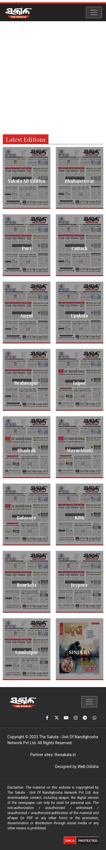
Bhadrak (26, 450)
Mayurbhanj (79, 450)
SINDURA (79, 652)
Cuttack (80, 248)
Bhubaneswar (79, 181)
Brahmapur (26, 383)
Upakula (79, 316)
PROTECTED (88, 840)
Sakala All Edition (27, 181)
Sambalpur (26, 652)
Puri (26, 248)
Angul (26, 316)
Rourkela (26, 585)
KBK (80, 517)
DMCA (70, 840)
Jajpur (79, 383)
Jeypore (79, 585)
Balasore (26, 517)
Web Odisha (88, 766)
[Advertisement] (53, 77)
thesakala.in (65, 754)
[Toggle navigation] (94, 12)
